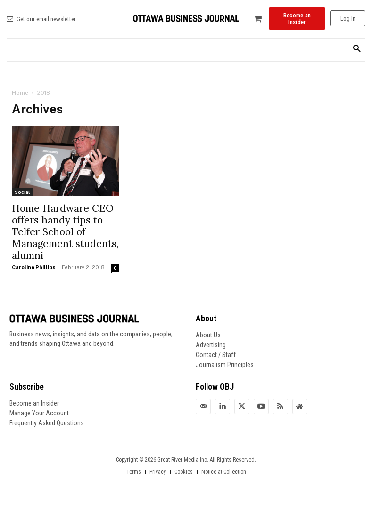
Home (20, 92)
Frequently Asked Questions (46, 423)
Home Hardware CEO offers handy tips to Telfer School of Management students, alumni (65, 232)
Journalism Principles (225, 364)
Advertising (211, 345)
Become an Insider (34, 403)
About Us (208, 335)
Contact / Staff (216, 355)
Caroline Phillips (34, 267)
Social (22, 192)
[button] (356, 49)
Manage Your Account (39, 413)
